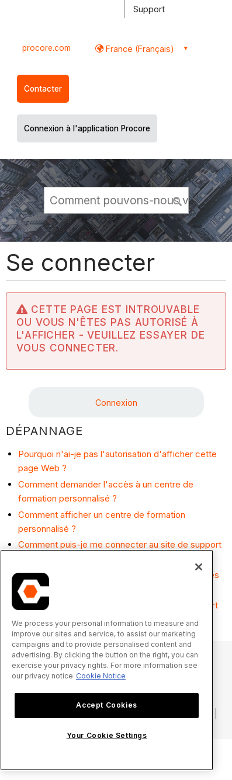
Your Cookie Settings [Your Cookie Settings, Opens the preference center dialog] (107, 735)
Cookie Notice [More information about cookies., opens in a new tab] (101, 675)
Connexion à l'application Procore (87, 128)
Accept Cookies (106, 705)
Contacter (43, 88)
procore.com (46, 48)
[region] (106, 660)
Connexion (116, 403)
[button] (178, 200)
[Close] (199, 567)
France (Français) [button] (138, 49)
